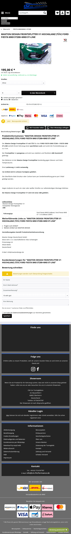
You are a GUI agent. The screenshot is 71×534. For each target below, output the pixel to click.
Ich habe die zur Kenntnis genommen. (27, 313)
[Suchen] (44, 13)
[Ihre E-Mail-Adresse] (35, 285)
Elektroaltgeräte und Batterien (14, 439)
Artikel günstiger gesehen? (11, 98)
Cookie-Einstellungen (11, 436)
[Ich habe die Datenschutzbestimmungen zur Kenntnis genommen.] (2, 312)
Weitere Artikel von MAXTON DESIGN (16, 228)
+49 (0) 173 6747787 (37, 470)
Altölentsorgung (9, 430)
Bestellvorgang (9, 433)
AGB (5, 455)
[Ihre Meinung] (35, 302)
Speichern (7, 316)
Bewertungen (17, 132)
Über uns (39, 439)
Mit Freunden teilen (35, 128)
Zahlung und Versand (43, 452)
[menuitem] (5, 13)
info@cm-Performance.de (38, 473)
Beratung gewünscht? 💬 (58, 530)
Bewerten (13, 100)
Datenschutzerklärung (11, 452)
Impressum (8, 458)
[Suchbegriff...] (32, 13)
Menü (5, 12)
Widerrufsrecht (9, 448)
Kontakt (38, 448)
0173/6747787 (39, 400)
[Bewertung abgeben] (35, 295)
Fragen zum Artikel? (10, 226)
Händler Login (35, 411)
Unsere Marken (41, 442)
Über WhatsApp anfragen (58, 128)
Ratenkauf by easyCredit (12, 445)
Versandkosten (36, 522)
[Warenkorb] (68, 13)
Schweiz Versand (42, 455)
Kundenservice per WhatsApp (14, 442)
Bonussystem (40, 430)
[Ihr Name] (35, 280)
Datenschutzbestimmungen (23, 313)
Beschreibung (6, 132)
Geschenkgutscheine (43, 436)
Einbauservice (41, 433)
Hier (7, 415)
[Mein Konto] (62, 13)
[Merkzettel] (57, 13)
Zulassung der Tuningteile (45, 445)
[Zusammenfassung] (35, 290)
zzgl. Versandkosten (14, 72)
